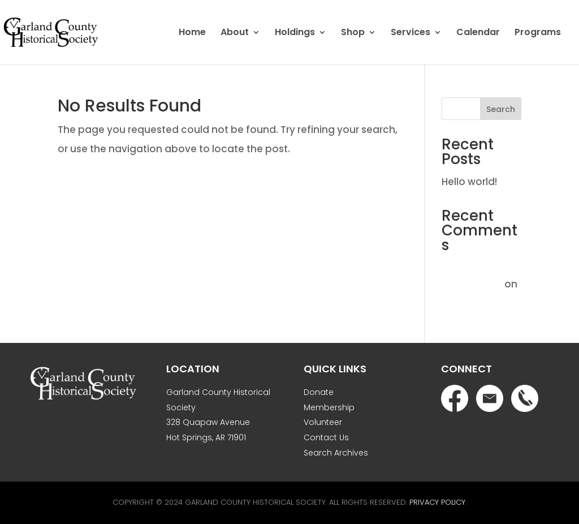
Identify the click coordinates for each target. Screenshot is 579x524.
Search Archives (336, 452)
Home (192, 33)
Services (410, 33)
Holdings (295, 33)
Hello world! (469, 181)
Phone (524, 398)
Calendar (478, 33)
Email (489, 398)
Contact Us (326, 437)
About (235, 33)
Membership (329, 407)
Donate (319, 392)
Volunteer (323, 422)
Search (500, 109)
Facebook (454, 398)
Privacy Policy (437, 502)
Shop (353, 33)
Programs (538, 33)
